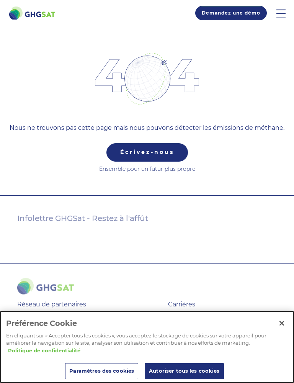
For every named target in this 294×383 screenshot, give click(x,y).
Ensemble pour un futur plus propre (147, 168)
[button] (285, 13)
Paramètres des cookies (101, 371)
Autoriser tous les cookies (184, 371)
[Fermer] (281, 323)
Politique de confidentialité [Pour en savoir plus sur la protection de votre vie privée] (44, 350)
